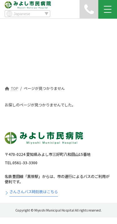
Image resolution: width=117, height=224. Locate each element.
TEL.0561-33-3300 (21, 163)
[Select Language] (27, 13)
